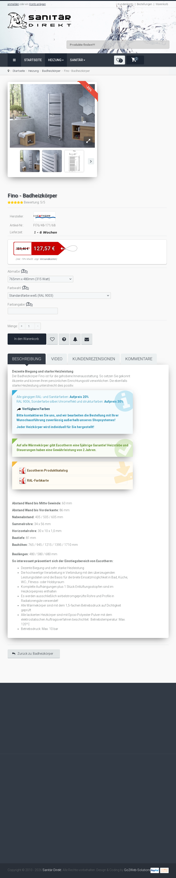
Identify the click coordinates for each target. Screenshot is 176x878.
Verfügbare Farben (36, 409)
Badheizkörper (51, 70)
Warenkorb (162, 4)
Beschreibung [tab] (26, 358)
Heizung (56, 60)
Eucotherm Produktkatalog (47, 470)
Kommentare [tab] (138, 358)
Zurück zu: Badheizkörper (32, 653)
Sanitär (77, 60)
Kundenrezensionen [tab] (93, 358)
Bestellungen (144, 4)
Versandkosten (48, 259)
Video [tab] (56, 358)
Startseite (33, 60)
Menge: (13, 326)
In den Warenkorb (27, 339)
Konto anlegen (37, 4)
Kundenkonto (125, 4)
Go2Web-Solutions (137, 870)
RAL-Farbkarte (38, 480)
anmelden (13, 4)
